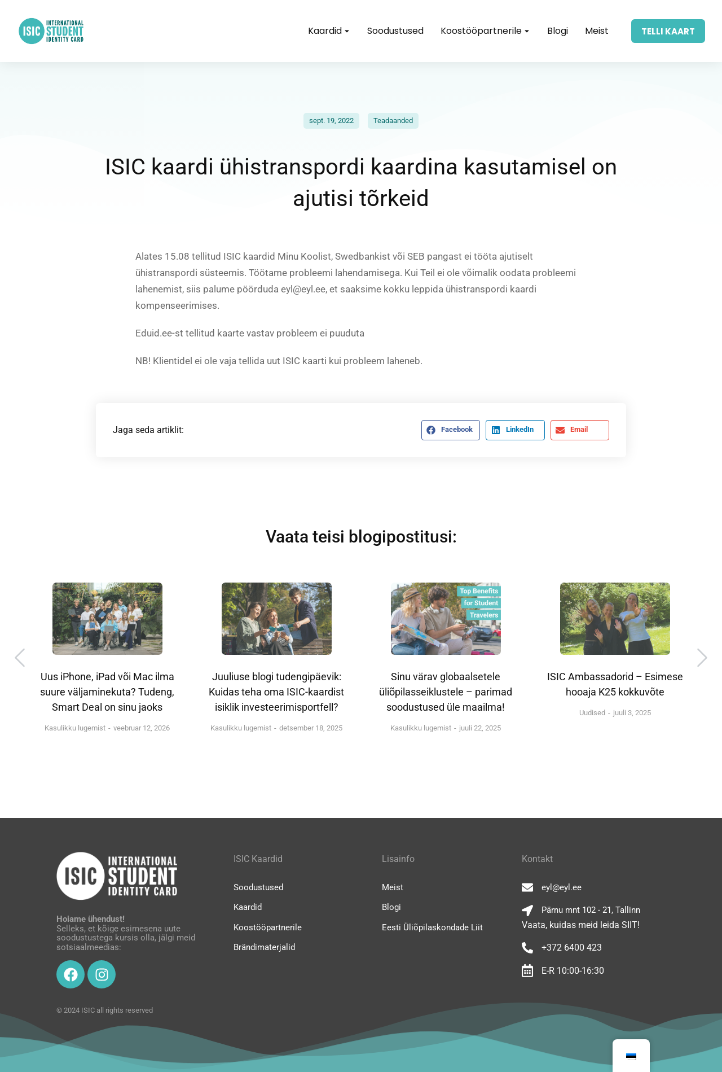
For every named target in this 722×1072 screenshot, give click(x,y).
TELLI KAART (668, 31)
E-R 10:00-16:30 (573, 970)
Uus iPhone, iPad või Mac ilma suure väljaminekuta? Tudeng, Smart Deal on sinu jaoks (107, 692)
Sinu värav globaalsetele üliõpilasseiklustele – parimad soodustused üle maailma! (445, 692)
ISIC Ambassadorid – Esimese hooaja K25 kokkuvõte (615, 684)
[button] (450, 430)
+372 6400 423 (572, 947)
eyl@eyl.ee (562, 887)
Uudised (592, 712)
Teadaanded (393, 120)
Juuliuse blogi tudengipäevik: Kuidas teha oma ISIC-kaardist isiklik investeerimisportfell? (276, 692)
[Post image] (107, 619)
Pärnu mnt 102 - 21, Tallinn (591, 910)
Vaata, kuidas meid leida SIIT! (581, 925)
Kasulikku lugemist (75, 728)
